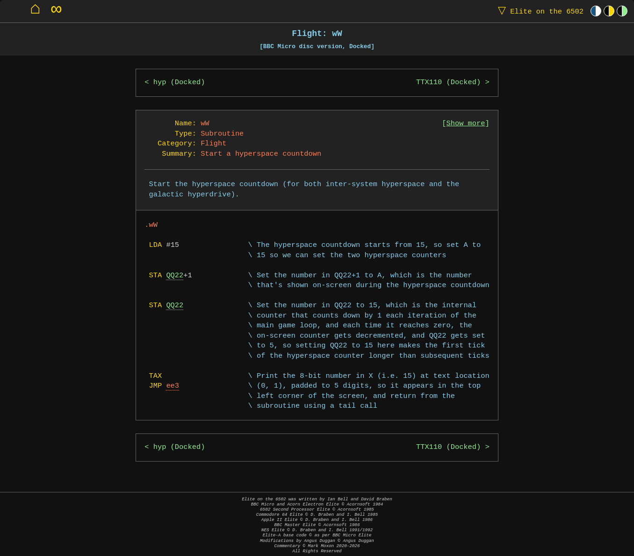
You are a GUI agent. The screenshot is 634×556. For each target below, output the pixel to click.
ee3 (172, 386)
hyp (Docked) (179, 82)
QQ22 (174, 276)
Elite (539, 11)
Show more (466, 124)
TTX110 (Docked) (448, 82)
